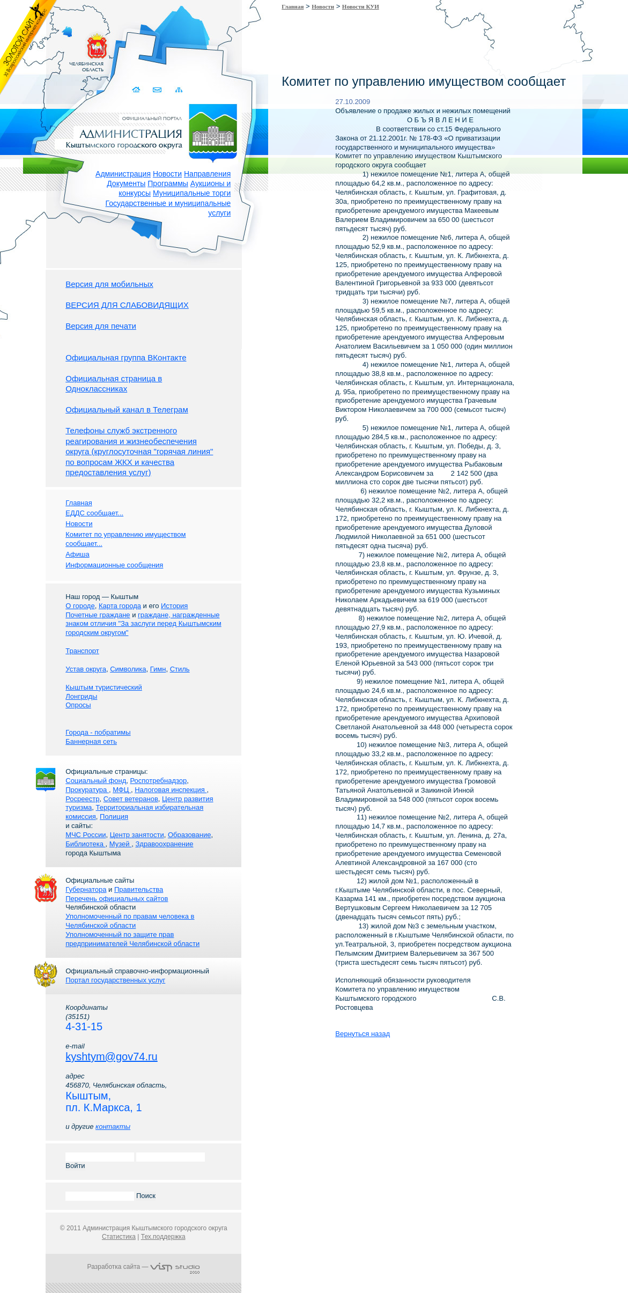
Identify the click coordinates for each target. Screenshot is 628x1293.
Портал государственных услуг (115, 980)
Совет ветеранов (131, 799)
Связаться (157, 89)
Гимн (158, 669)
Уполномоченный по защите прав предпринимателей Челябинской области (132, 939)
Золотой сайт (28, 47)
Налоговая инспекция (170, 790)
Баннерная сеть (91, 741)
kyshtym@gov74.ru (111, 1056)
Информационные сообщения (114, 565)
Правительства (138, 889)
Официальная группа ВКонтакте (125, 357)
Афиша (77, 554)
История (174, 606)
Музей (120, 844)
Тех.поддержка (163, 1236)
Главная (293, 6)
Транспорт (82, 651)
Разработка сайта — (143, 1266)
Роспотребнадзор (158, 781)
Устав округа (85, 669)
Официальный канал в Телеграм (126, 409)
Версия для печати (100, 325)
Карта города (120, 606)
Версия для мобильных (109, 284)
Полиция (114, 816)
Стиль (180, 669)
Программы (167, 183)
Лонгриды (81, 696)
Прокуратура (87, 790)
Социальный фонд (95, 781)
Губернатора (85, 889)
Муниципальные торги (192, 193)
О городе (79, 606)
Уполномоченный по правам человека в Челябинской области (129, 920)
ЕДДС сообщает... (94, 513)
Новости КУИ (360, 6)
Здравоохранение (164, 844)
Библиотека (85, 844)
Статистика (119, 1236)
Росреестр (82, 799)
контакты (112, 1126)
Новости (167, 173)
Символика (128, 669)
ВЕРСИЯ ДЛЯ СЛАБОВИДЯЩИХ (127, 304)
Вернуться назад (362, 1034)
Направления (207, 173)
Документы (126, 183)
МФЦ (122, 790)
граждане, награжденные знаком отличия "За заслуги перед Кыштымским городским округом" (143, 624)
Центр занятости (137, 835)
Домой (136, 89)
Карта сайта (178, 89)
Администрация (123, 173)
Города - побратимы (97, 732)
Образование (189, 835)
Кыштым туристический (103, 687)
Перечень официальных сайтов (116, 899)
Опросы (78, 705)
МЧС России (85, 835)
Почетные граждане (97, 615)
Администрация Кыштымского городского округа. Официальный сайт (149, 131)
